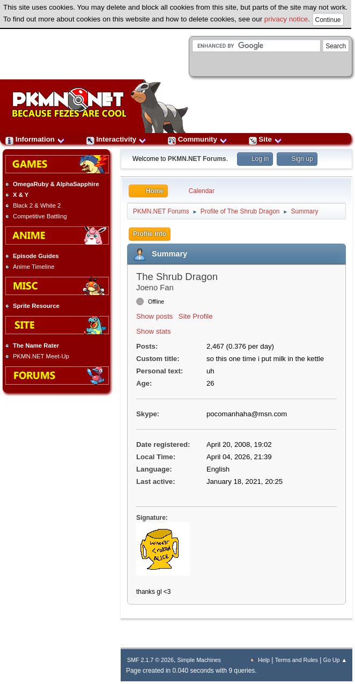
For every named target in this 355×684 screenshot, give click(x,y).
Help (264, 660)
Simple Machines (199, 660)
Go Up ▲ (335, 660)
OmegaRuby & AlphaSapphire (56, 184)
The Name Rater (36, 345)
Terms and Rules (296, 660)
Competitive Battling (40, 216)
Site (265, 139)
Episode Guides (36, 256)
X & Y (20, 195)
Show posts (154, 316)
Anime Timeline (33, 266)
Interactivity (116, 139)
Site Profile (196, 316)
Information (35, 139)
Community (197, 139)
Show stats (153, 331)
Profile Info (149, 234)
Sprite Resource (36, 306)
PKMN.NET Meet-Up (41, 356)
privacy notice (286, 19)
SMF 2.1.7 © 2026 (150, 660)
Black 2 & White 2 (37, 205)
